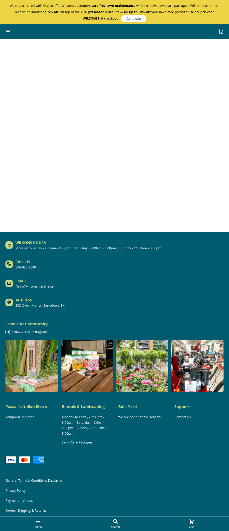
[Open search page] (115, 524)
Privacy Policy (15, 490)
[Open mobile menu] (8, 31)
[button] (133, 18)
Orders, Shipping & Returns (25, 510)
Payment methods (19, 500)
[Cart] (220, 31)
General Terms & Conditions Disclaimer (34, 480)
